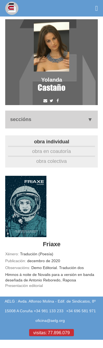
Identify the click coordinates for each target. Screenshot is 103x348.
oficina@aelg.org (50, 320)
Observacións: (17, 267)
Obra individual (51, 141)
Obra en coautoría (51, 151)
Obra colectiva (51, 161)
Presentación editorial (24, 285)
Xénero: (12, 254)
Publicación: (15, 261)
